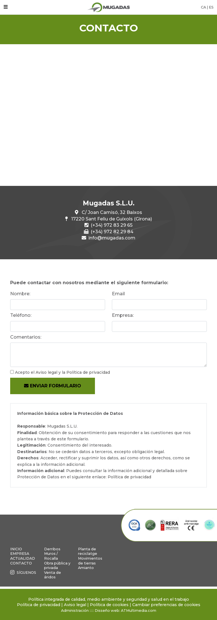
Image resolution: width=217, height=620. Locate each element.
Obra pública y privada (57, 565)
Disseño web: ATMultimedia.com (125, 610)
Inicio (16, 549)
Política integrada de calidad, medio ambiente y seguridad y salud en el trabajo (108, 599)
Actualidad (22, 558)
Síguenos (23, 572)
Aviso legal (46, 372)
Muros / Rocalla (51, 555)
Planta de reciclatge (87, 551)
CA (203, 7)
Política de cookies (109, 604)
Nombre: (20, 293)
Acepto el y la (62, 372)
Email (118, 293)
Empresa (19, 553)
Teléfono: (20, 315)
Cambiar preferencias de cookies (166, 604)
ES (211, 7)
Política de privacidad (88, 372)
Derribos (52, 549)
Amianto (86, 568)
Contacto (21, 563)
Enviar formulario (52, 385)
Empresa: (123, 315)
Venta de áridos (52, 574)
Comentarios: (25, 337)
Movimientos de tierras (90, 560)
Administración (75, 610)
